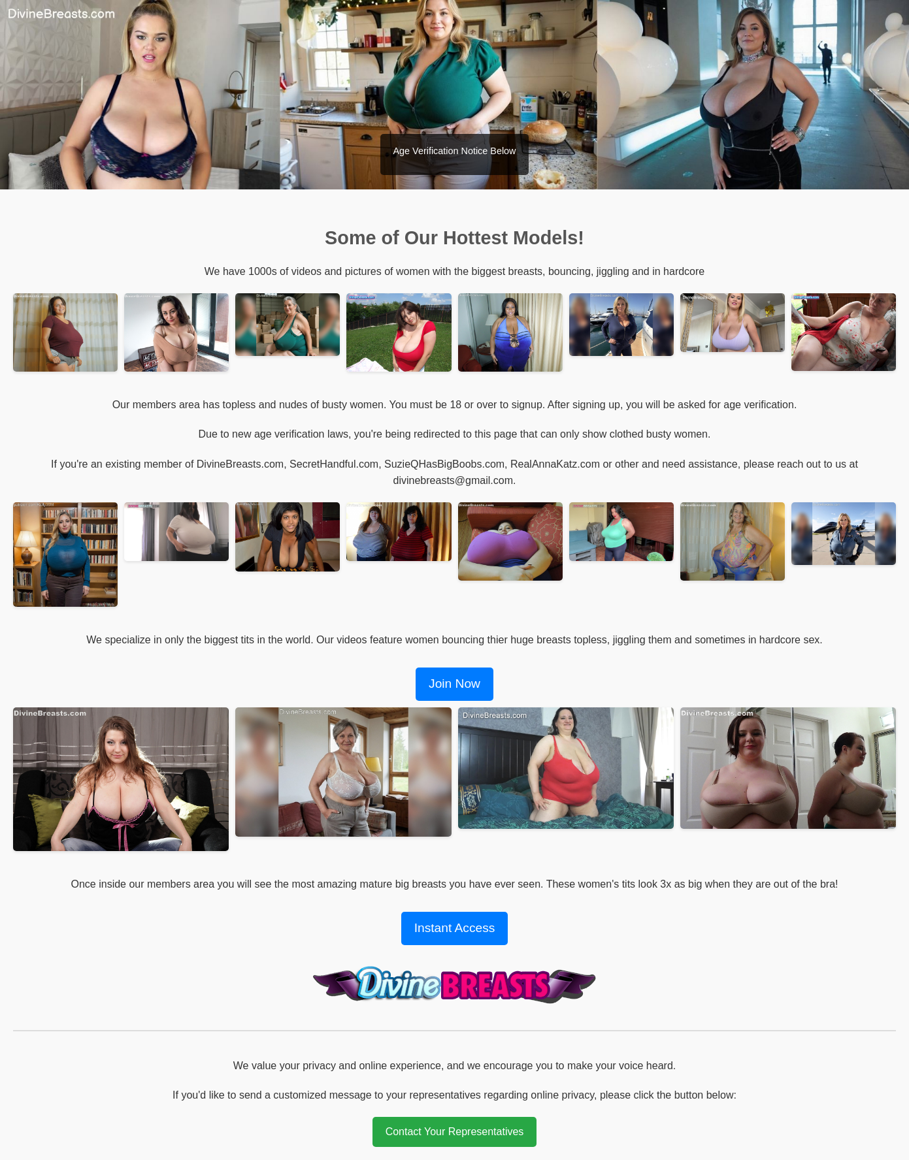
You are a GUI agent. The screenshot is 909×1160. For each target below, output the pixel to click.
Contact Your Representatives (455, 1131)
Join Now (454, 683)
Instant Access (454, 928)
